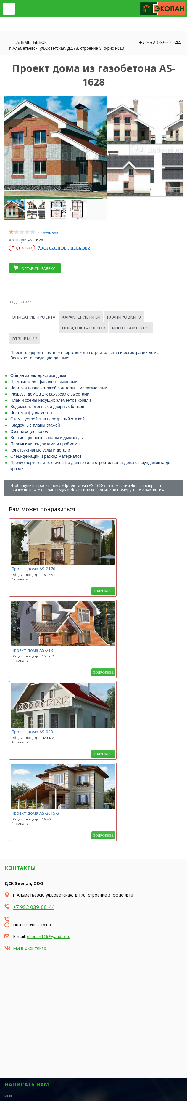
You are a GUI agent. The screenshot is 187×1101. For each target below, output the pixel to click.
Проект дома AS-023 (136, 569)
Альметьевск (31, 42)
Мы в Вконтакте (29, 789)
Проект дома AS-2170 (33, 569)
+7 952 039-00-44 (160, 42)
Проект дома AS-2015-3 (28, 652)
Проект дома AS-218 (84, 569)
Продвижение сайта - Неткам (25, 1091)
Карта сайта (14, 1083)
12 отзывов (48, 233)
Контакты (20, 709)
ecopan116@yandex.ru (48, 777)
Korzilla (33, 1097)
